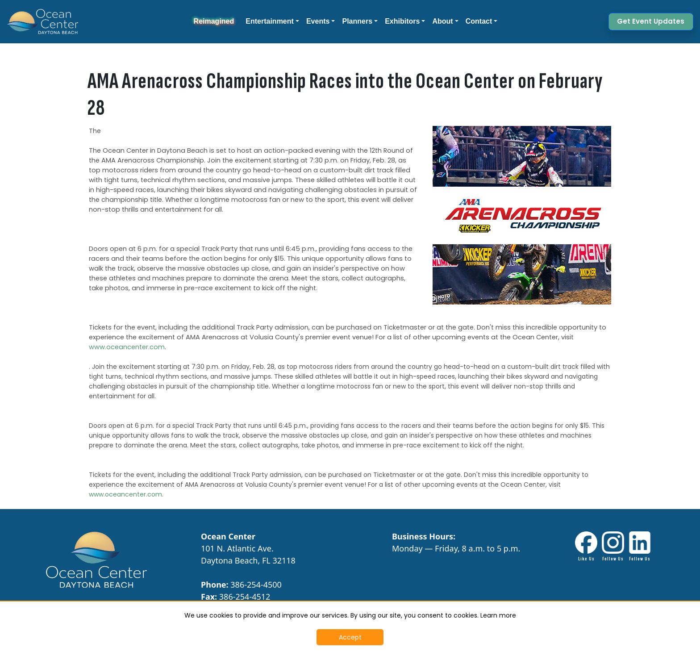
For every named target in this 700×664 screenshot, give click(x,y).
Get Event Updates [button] (650, 21)
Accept (350, 637)
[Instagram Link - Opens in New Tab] (613, 546)
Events (317, 21)
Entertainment (270, 21)
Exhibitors (402, 21)
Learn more (498, 615)
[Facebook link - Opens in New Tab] (586, 546)
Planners (357, 21)
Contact (479, 21)
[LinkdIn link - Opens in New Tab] (640, 546)
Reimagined (214, 21)
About (442, 21)
